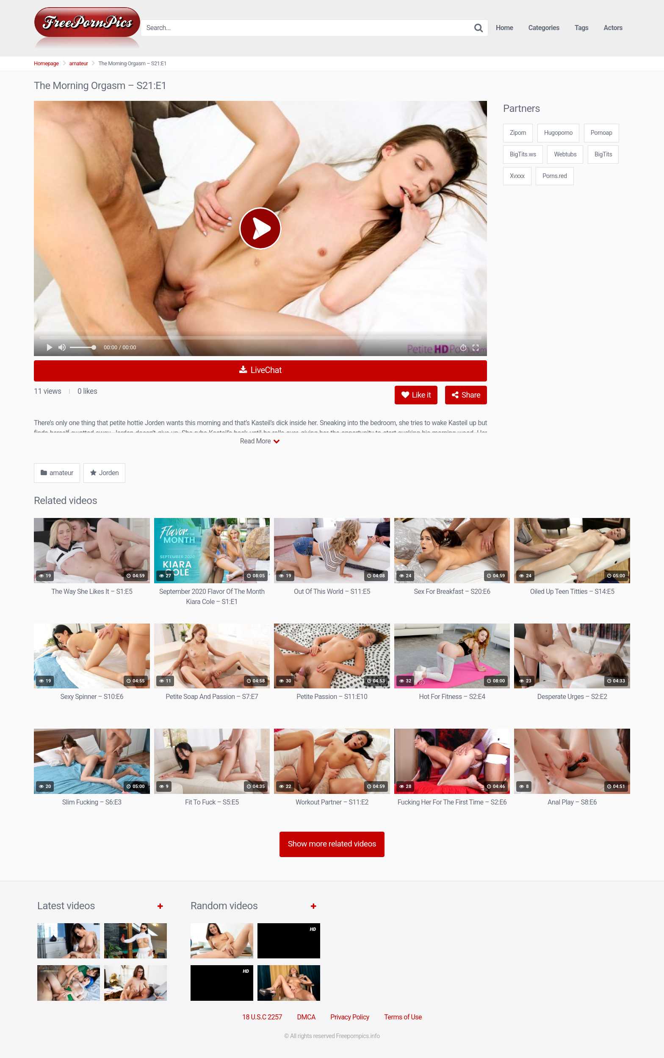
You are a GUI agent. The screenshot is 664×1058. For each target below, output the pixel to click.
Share (466, 394)
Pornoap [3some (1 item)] (601, 132)
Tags (582, 28)
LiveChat (260, 370)
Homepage (46, 63)
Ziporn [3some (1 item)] (518, 132)
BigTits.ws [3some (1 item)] (523, 154)
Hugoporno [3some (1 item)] (558, 132)
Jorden (104, 473)
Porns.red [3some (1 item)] (554, 176)
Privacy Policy (349, 1017)
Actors (613, 28)
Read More (259, 441)
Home (504, 28)
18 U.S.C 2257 (262, 1017)
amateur (78, 63)
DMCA (306, 1017)
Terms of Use (403, 1017)
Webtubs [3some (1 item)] (565, 154)
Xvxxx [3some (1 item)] (517, 176)
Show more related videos (332, 844)
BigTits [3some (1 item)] (603, 154)
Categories (543, 28)
